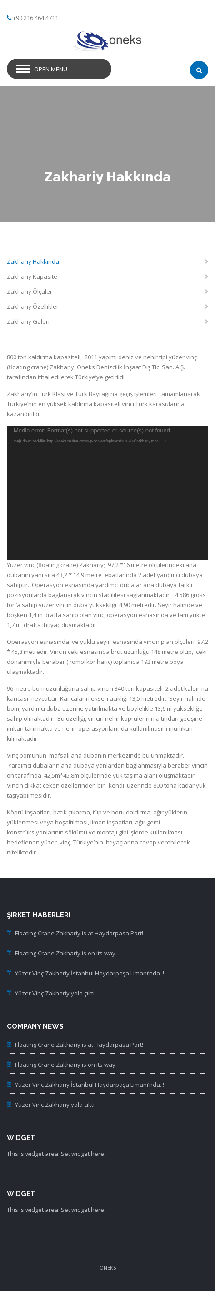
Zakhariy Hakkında (33, 261)
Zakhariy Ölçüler (29, 291)
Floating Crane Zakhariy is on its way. (66, 953)
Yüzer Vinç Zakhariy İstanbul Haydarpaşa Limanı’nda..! (89, 973)
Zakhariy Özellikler (33, 306)
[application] (107, 493)
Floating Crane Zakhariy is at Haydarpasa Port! (79, 933)
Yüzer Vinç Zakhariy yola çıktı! (55, 993)
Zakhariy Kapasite (32, 276)
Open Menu (50, 69)
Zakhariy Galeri (28, 321)
